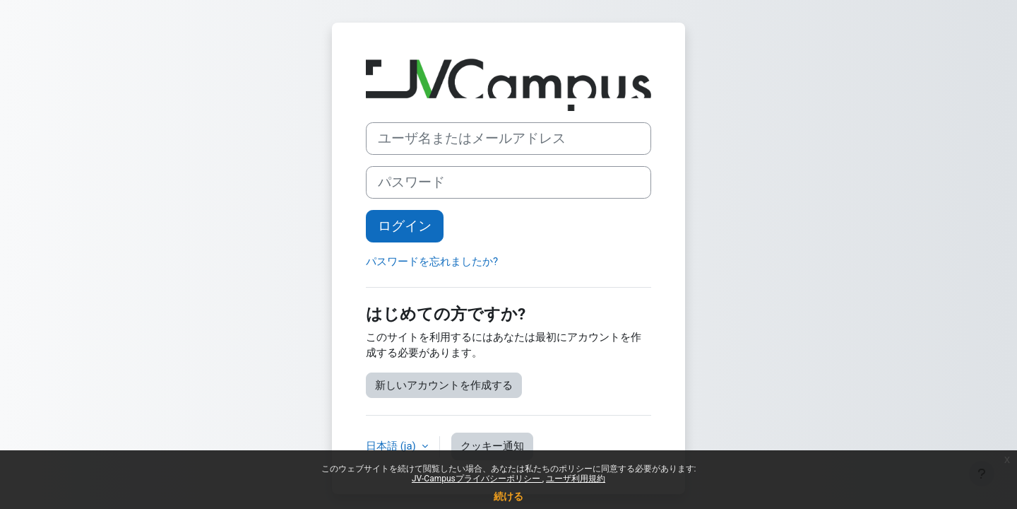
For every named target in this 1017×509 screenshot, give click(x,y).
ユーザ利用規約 (575, 479)
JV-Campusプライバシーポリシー (477, 479)
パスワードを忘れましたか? (432, 261)
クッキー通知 (492, 446)
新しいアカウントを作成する (444, 385)
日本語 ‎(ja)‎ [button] (392, 446)
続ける (508, 496)
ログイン (405, 226)
